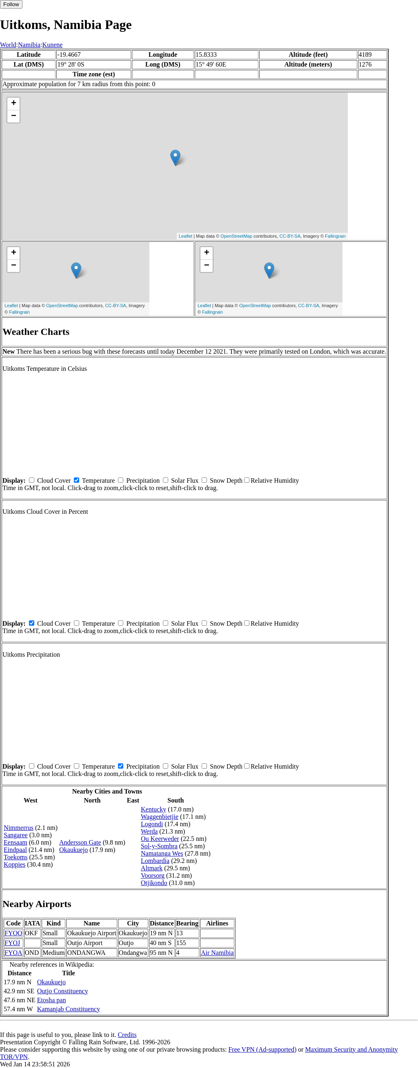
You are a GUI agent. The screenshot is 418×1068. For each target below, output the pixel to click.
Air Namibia (217, 952)
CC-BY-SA (289, 236)
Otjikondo (154, 882)
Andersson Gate (80, 842)
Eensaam (15, 842)
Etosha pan (51, 1000)
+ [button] (13, 104)
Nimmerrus (18, 827)
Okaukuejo (73, 849)
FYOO (13, 933)
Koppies (14, 864)
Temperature (98, 480)
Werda (149, 831)
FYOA (13, 952)
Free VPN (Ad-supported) (262, 1049)
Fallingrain (335, 236)
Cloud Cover (54, 480)
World (8, 44)
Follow (11, 4)
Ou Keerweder (160, 838)
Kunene (52, 44)
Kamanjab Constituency (68, 1009)
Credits (127, 1034)
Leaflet (185, 236)
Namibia (29, 44)
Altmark (151, 868)
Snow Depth (226, 480)
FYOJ (12, 942)
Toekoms (15, 857)
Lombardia (155, 860)
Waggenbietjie (159, 816)
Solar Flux (184, 480)
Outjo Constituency (62, 991)
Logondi (152, 824)
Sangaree (16, 835)
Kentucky (153, 809)
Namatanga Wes (162, 853)
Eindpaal (15, 849)
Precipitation (143, 480)
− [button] (13, 116)
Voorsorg (153, 875)
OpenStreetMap (236, 236)
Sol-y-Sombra (159, 846)
